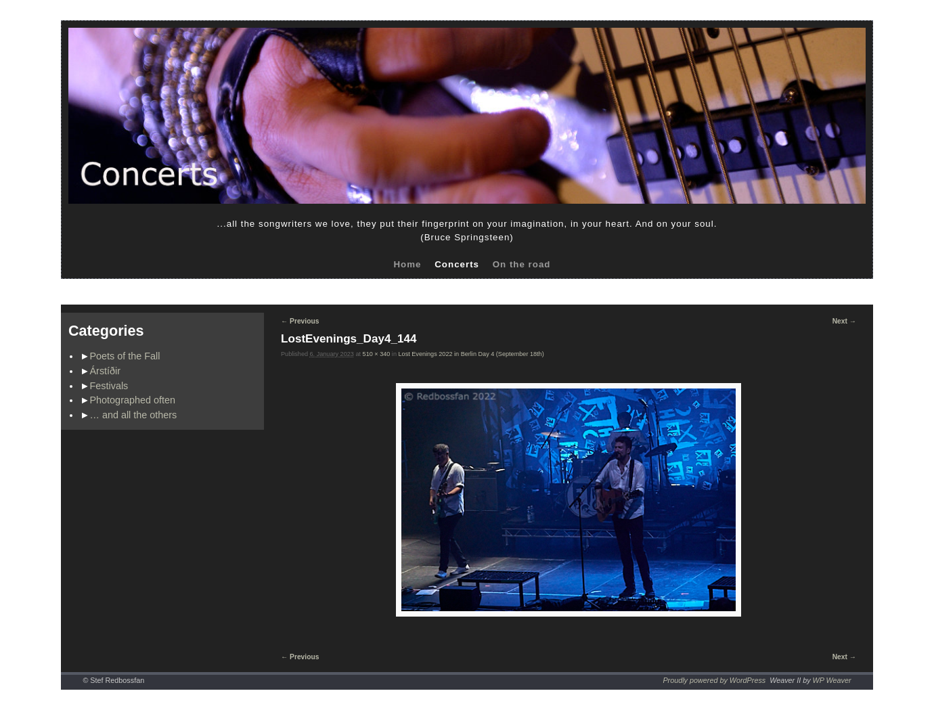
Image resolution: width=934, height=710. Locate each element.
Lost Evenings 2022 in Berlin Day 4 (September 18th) (471, 354)
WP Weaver (832, 680)
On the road (522, 264)
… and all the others (133, 414)
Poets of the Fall (125, 356)
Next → (844, 321)
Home (407, 264)
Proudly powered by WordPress (714, 680)
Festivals (109, 385)
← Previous (300, 321)
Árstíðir (105, 370)
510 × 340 (377, 354)
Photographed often (132, 400)
